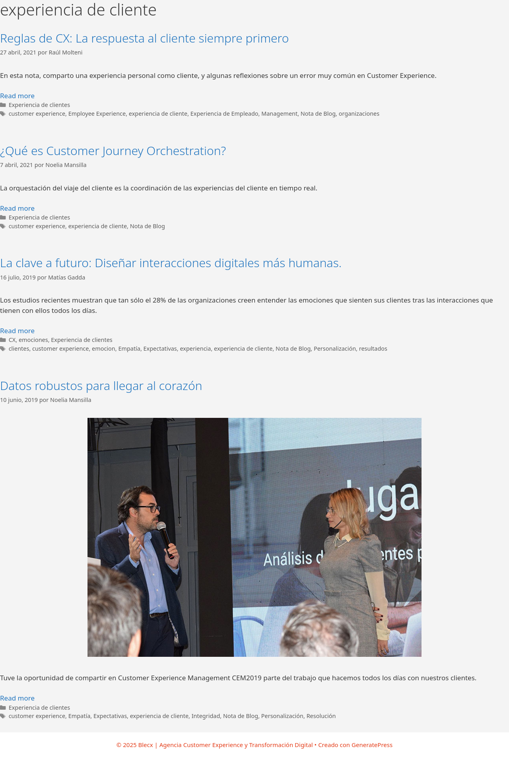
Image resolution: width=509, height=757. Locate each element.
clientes (19, 348)
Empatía (129, 348)
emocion (103, 348)
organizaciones (359, 113)
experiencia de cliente (158, 113)
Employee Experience (97, 113)
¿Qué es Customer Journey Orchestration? (113, 150)
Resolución (321, 716)
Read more (17, 95)
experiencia (195, 348)
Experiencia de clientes (39, 105)
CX (12, 340)
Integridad (206, 716)
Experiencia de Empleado (224, 113)
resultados (373, 348)
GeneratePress (372, 745)
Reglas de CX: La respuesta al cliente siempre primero (144, 38)
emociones (33, 340)
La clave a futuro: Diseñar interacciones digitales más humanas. (171, 262)
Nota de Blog (318, 113)
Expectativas (160, 348)
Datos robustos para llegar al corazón (101, 385)
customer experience (37, 113)
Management (279, 113)
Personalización (335, 348)
